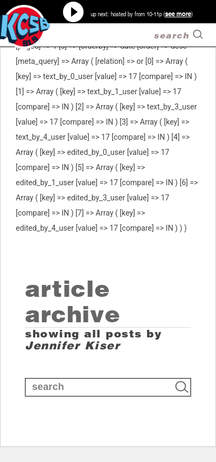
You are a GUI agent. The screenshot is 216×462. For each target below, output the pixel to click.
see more (178, 13)
